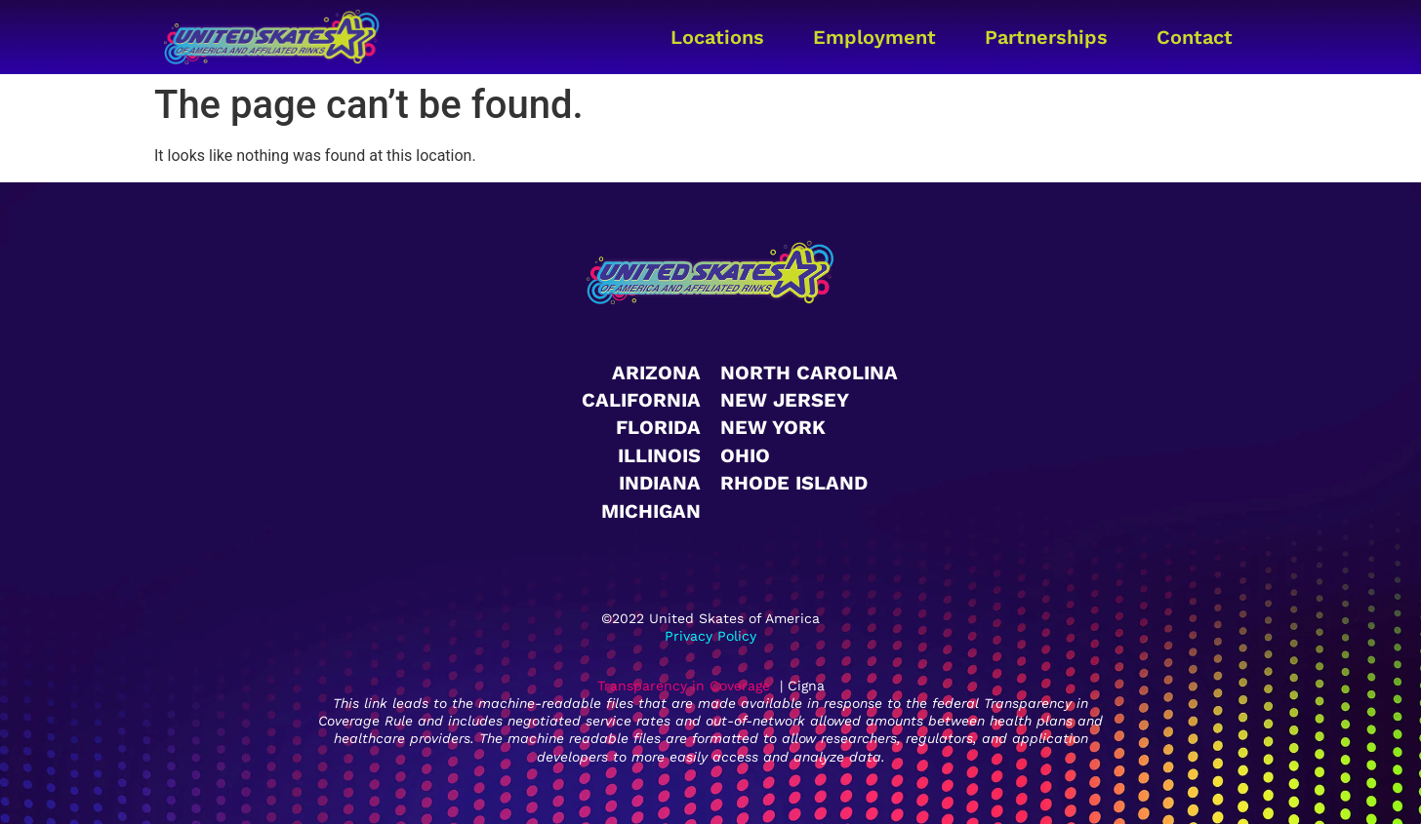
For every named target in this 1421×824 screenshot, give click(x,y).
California (641, 400)
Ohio (745, 455)
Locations (717, 37)
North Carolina (809, 372)
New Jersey (784, 400)
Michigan (651, 511)
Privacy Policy (710, 636)
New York (773, 427)
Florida (658, 427)
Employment (874, 37)
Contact (1195, 37)
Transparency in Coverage (683, 685)
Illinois (659, 455)
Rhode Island (794, 482)
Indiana (660, 482)
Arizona (656, 372)
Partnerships (1046, 37)
